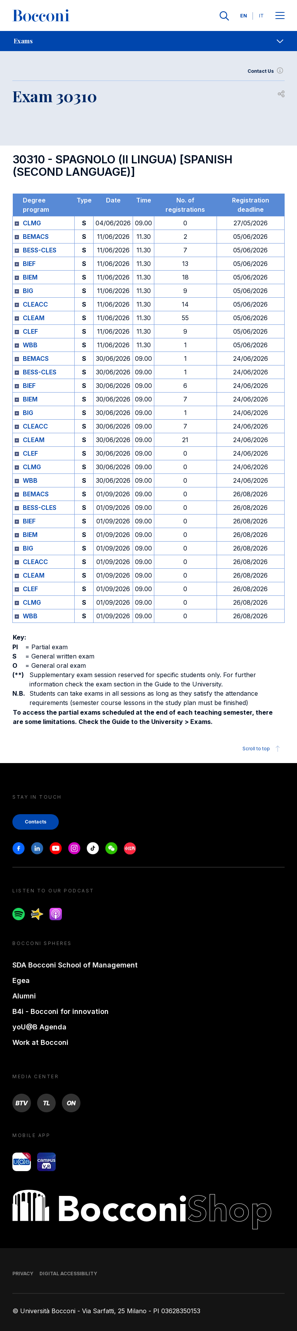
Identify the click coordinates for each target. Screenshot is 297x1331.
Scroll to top (262, 748)
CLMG (32, 223)
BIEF (29, 264)
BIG (28, 291)
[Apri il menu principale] (280, 16)
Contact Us (266, 71)
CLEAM (33, 318)
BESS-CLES (39, 250)
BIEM (30, 277)
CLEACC (35, 304)
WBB (30, 345)
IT (261, 16)
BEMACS (36, 236)
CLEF (30, 331)
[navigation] (148, 41)
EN (243, 16)
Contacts (35, 822)
